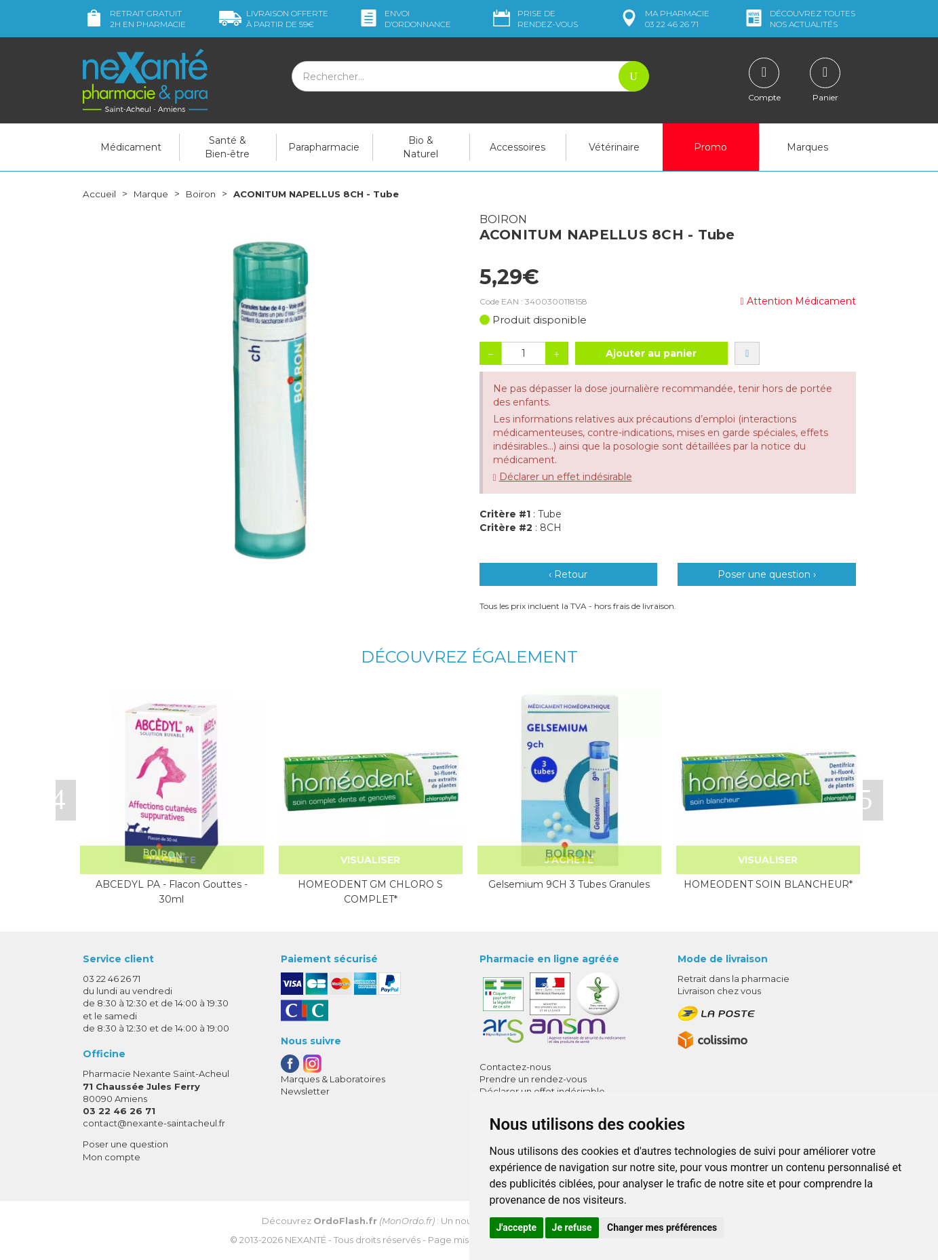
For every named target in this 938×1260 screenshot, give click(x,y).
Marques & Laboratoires (333, 1079)
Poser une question (125, 1144)
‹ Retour (568, 574)
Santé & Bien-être (227, 147)
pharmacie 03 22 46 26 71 (663, 18)
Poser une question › (767, 574)
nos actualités (799, 18)
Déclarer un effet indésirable (565, 477)
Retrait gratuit (134, 18)
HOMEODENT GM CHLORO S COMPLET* (370, 891)
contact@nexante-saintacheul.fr (154, 1123)
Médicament (130, 147)
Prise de (534, 18)
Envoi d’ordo (404, 18)
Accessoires (517, 147)
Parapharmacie (323, 147)
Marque (152, 194)
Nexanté (305, 1239)
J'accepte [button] (516, 1227)
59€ (273, 18)
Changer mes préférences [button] (662, 1227)
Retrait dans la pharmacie (733, 978)
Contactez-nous (515, 1066)
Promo (710, 147)
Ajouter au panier (651, 353)
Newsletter (305, 1091)
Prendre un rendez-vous (533, 1079)
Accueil (100, 194)
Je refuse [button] (572, 1227)
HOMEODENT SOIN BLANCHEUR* (768, 884)
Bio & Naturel (420, 147)
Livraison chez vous (719, 990)
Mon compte (111, 1156)
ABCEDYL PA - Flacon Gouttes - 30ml (172, 891)
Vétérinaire (614, 147)
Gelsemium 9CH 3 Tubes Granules (569, 884)
